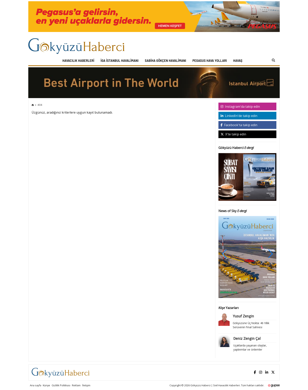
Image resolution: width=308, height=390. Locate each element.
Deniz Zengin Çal (247, 338)
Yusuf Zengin (243, 316)
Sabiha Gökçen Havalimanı (165, 60)
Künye (46, 385)
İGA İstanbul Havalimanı (119, 60)
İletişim (86, 385)
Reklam (76, 385)
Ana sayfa (35, 385)
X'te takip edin (233, 134)
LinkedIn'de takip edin (239, 116)
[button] (270, 254)
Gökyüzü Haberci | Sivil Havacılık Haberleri (215, 385)
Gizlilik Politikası (61, 385)
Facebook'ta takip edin (239, 125)
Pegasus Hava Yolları (209, 60)
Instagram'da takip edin (240, 106)
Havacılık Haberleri (78, 60)
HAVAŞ (237, 60)
